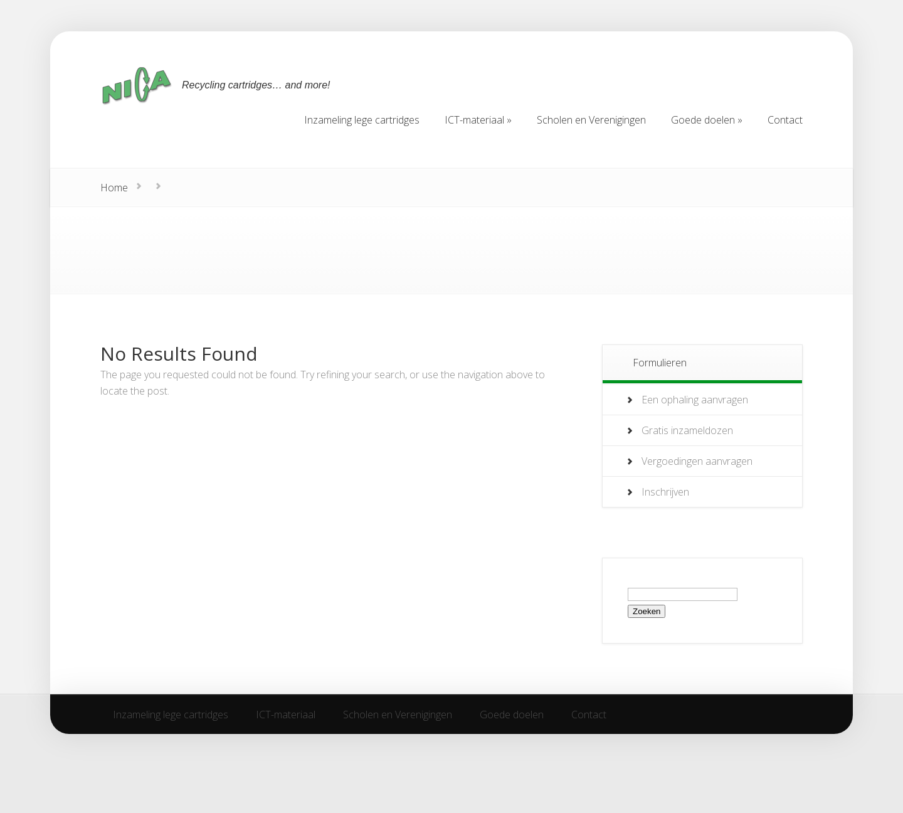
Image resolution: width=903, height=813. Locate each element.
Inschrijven (665, 492)
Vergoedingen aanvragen (697, 461)
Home (114, 187)
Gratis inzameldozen (687, 430)
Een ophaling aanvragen (695, 399)
